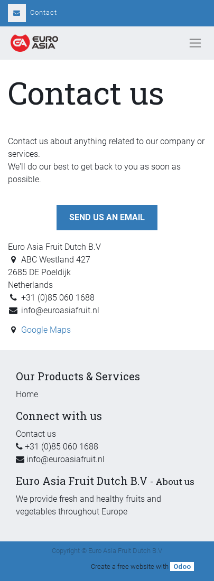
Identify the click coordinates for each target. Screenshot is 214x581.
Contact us (36, 434)
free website (135, 566)
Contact (32, 12)
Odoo (182, 566)
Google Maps (46, 330)
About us (174, 481)
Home (27, 394)
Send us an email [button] (107, 217)
